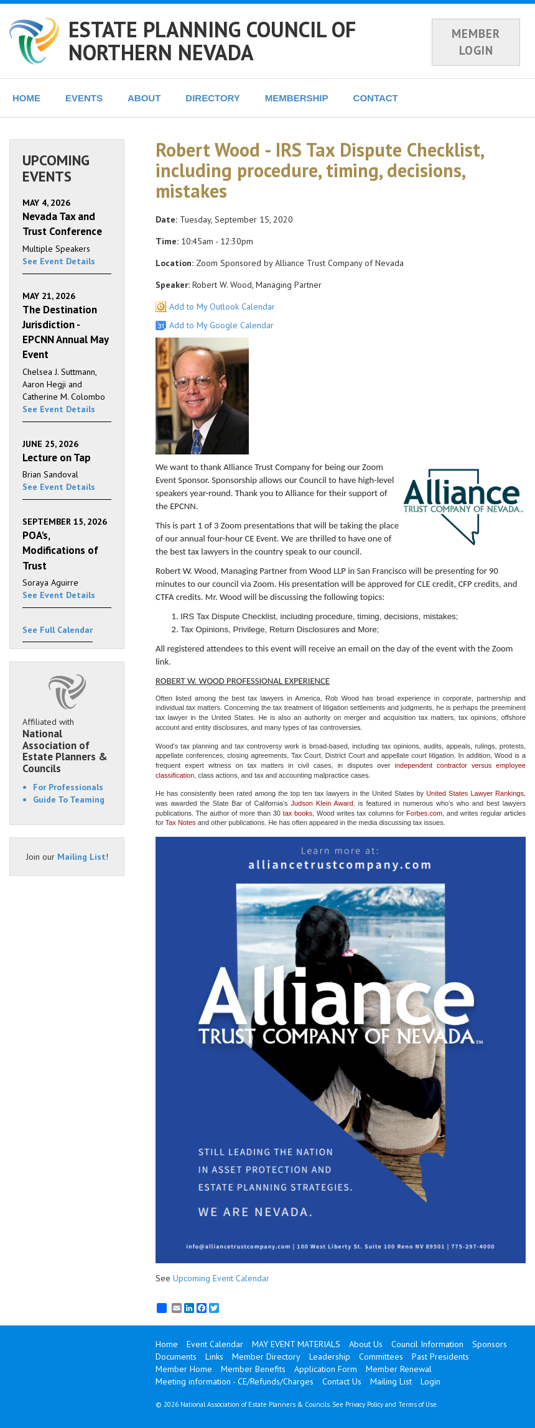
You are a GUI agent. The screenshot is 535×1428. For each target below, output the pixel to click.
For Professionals (68, 787)
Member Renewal (399, 1369)
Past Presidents (440, 1356)
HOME (26, 98)
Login (430, 1381)
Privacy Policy (364, 1404)
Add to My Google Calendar (221, 325)
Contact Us (341, 1381)
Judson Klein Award (322, 803)
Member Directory (266, 1356)
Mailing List (81, 856)
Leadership (329, 1356)
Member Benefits (253, 1369)
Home (167, 1344)
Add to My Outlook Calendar (222, 306)
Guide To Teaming (69, 799)
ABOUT (144, 98)
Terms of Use (417, 1404)
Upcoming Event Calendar (221, 1278)
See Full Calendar (57, 629)
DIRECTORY (212, 98)
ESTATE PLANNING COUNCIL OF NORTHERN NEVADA (212, 41)
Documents (176, 1356)
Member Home (184, 1369)
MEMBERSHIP (296, 98)
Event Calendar (215, 1344)
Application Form (325, 1369)
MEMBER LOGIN (476, 42)
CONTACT (375, 98)
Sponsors (489, 1344)
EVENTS (84, 98)
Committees (381, 1356)
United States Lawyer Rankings (475, 793)
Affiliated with (66, 745)
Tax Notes (180, 822)
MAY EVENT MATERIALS (296, 1344)
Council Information (427, 1344)
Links (214, 1356)
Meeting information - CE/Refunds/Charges (235, 1381)
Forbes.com (424, 813)
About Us (366, 1344)
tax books (298, 813)
